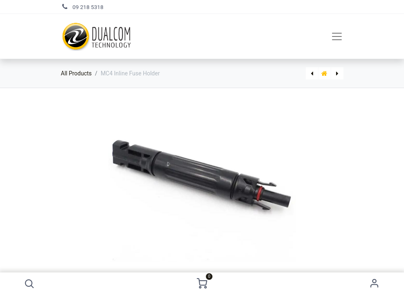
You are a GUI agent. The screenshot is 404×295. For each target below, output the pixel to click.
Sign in (375, 284)
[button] (29, 284)
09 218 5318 (88, 7)
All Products (76, 73)
